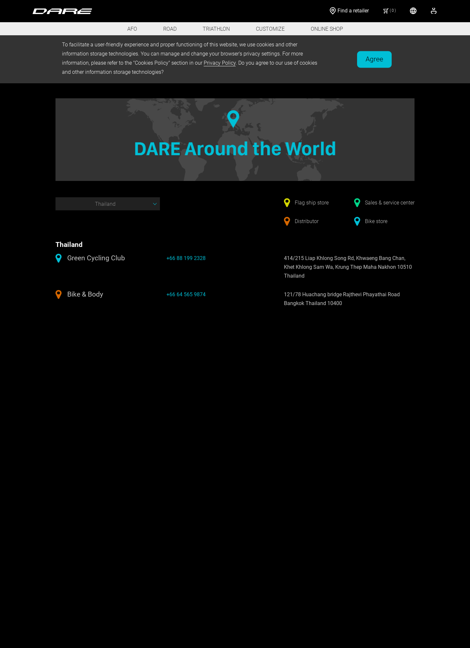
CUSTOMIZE (270, 29)
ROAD (170, 29)
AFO (132, 29)
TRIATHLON (216, 29)
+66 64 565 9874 (186, 294)
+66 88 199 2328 (186, 258)
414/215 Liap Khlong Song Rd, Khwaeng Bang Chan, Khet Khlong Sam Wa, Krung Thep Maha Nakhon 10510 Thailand (348, 267)
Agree (374, 59)
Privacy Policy (220, 63)
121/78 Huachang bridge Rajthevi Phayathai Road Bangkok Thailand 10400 (342, 298)
